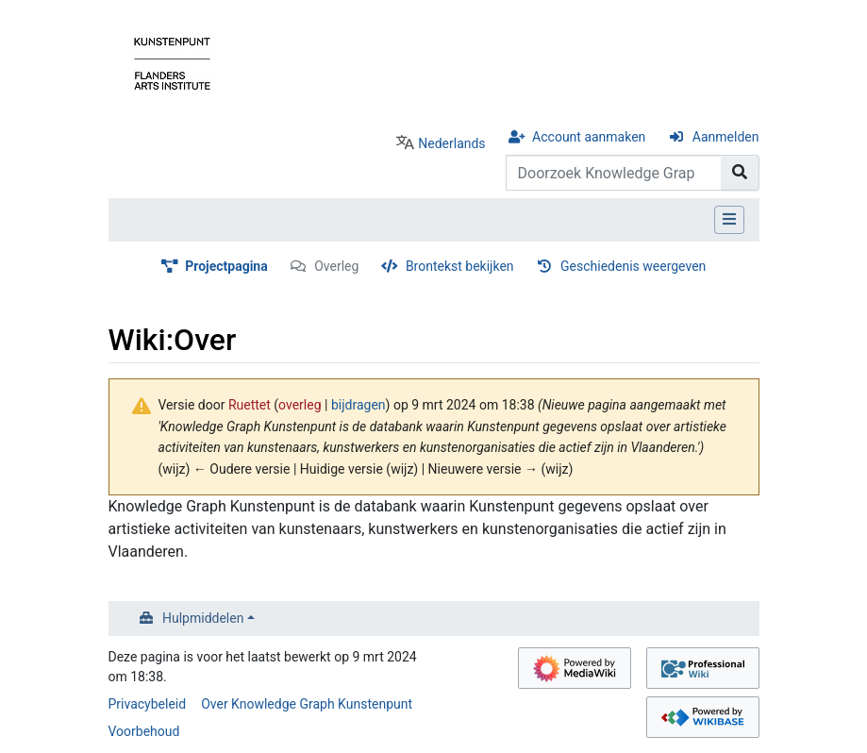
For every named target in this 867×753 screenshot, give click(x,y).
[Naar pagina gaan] (740, 173)
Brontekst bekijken (460, 266)
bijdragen (358, 404)
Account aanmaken (588, 136)
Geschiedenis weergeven (633, 266)
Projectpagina (226, 266)
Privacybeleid (147, 703)
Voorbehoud (144, 731)
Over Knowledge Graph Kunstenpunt (306, 703)
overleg (299, 404)
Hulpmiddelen (202, 618)
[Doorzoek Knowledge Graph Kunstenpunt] (614, 173)
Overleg (336, 266)
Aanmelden (725, 136)
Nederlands (451, 143)
